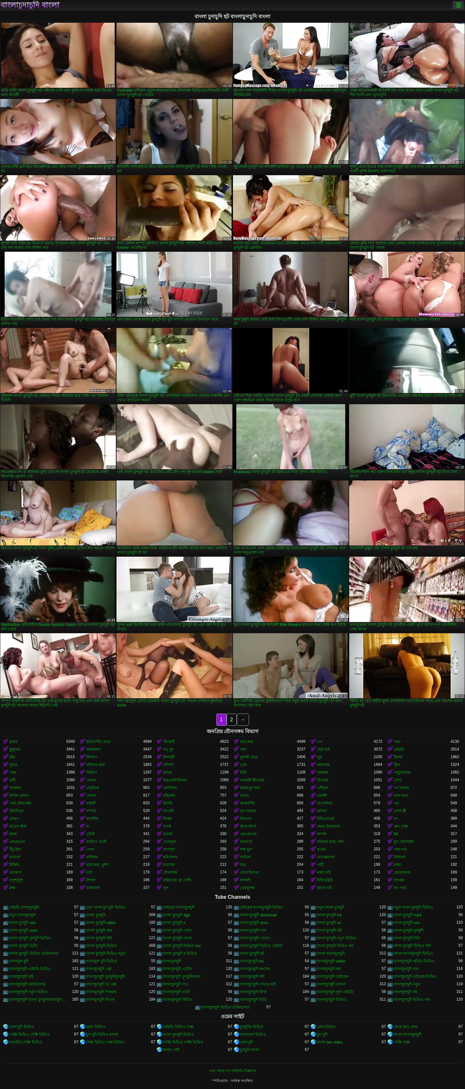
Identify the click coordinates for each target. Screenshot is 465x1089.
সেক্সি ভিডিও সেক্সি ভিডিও (29, 1034)
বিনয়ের (322, 780)
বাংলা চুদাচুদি (95, 915)
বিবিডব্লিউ (325, 880)
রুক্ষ (12, 888)
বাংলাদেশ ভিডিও (253, 1034)
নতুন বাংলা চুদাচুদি (331, 907)
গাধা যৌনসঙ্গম (20, 803)
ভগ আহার (248, 811)
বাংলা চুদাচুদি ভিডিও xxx (182, 946)
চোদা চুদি (246, 1042)
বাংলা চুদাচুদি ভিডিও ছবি (412, 946)
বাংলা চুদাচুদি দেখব (177, 938)
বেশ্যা (398, 780)
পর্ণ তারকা (401, 788)
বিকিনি (14, 865)
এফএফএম (248, 834)
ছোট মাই (323, 749)
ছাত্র (243, 865)
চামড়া (167, 772)
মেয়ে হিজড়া (249, 872)
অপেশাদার (325, 803)
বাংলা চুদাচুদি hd (329, 915)
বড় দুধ (168, 749)
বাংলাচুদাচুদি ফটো (176, 992)
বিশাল (90, 880)
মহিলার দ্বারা (95, 765)
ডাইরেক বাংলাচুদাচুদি (178, 907)
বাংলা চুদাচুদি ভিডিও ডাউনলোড (34, 953)
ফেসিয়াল (170, 788)
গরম (12, 772)
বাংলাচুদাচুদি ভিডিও (332, 999)
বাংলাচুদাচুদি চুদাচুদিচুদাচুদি (105, 976)
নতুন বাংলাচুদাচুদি (22, 915)
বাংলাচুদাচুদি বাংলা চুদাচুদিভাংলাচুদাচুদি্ (37, 999)
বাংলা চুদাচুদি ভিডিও (101, 946)
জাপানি (168, 811)
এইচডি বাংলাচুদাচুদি (24, 907)
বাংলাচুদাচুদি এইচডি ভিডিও (30, 969)
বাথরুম (399, 880)
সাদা (243, 749)
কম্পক (321, 834)
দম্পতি (91, 811)
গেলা (90, 849)
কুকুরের (14, 749)
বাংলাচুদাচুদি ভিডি (253, 999)
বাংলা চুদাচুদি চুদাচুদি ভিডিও (30, 938)
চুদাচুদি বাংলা (249, 1050)
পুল (165, 888)
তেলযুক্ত (169, 841)
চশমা (13, 834)
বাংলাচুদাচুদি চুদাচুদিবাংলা (181, 976)
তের (243, 765)
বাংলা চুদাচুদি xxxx (23, 930)
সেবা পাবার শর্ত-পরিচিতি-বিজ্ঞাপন (232, 1071)
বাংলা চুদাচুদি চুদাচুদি (409, 930)
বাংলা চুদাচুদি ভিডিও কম (335, 946)
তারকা (167, 834)
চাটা (89, 872)
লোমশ (91, 795)
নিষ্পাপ (91, 757)
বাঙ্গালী (245, 880)
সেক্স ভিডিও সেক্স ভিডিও (105, 1042)
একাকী (322, 795)
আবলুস (169, 849)
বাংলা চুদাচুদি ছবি (99, 938)
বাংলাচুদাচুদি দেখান (331, 984)
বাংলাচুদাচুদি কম (329, 969)
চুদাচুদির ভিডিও (251, 1027)
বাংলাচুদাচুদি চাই (21, 976)
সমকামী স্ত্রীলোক (252, 780)
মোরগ (14, 818)
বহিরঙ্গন (169, 795)
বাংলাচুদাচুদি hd (252, 961)
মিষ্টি (243, 772)
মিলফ (398, 757)
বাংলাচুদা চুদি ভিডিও (101, 961)
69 (396, 834)
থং (396, 818)
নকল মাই (324, 872)
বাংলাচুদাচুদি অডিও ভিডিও (414, 961)
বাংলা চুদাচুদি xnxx (254, 923)
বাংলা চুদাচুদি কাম (99, 930)
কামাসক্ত (323, 765)
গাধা (397, 742)
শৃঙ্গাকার (322, 772)
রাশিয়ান (92, 857)
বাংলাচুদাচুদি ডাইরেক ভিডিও (415, 976)
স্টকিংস (91, 772)
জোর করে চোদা (406, 1027)
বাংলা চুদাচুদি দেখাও (255, 938)
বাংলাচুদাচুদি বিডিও (177, 999)
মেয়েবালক (402, 872)
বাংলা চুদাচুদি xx (329, 923)
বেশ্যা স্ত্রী (400, 811)
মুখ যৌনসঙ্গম (404, 841)
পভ (396, 803)
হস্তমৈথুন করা (250, 788)
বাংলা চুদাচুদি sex (22, 923)
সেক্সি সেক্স (402, 1042)
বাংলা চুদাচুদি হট (252, 953)
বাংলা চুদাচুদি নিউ (407, 938)
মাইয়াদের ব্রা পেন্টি (177, 880)
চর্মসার (322, 811)
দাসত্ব (167, 826)
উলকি (167, 803)
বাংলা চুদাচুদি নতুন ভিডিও (336, 938)
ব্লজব (13, 742)
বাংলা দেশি (171, 1050)
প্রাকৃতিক (92, 788)
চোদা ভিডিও (95, 1027)
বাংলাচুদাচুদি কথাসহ (255, 969)
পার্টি (320, 865)
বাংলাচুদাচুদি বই (405, 992)
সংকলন (15, 788)
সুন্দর (13, 765)
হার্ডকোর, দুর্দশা (97, 865)
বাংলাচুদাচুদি (172, 961)
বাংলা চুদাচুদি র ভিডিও (180, 953)
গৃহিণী (90, 834)
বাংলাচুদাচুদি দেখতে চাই (258, 984)
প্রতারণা (15, 872)
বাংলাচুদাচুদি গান (406, 969)
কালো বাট (324, 888)
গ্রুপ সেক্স (401, 826)
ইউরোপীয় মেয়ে (98, 742)
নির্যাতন (399, 857)
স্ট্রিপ (397, 765)
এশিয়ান (322, 788)
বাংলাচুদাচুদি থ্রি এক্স (101, 984)
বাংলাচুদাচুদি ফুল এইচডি (335, 992)
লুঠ (319, 757)
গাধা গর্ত (400, 849)
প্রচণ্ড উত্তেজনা (328, 826)
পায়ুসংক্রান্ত (402, 772)
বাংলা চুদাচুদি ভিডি (23, 946)
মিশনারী (169, 757)
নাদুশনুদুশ (16, 880)
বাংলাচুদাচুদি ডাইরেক (332, 976)
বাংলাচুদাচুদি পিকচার (101, 992)
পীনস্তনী (169, 742)
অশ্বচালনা (93, 749)
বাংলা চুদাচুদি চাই (329, 930)
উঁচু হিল (15, 849)
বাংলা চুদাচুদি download (258, 915)
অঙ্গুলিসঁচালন (175, 780)
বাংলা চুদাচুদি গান (253, 930)
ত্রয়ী (12, 780)
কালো (244, 795)
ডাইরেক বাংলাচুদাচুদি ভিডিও (261, 907)
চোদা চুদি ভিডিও (21, 1027)
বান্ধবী (91, 803)
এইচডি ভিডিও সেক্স (178, 1027)
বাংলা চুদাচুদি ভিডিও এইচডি (261, 946)
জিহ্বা (167, 818)
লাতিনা (245, 857)
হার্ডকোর (246, 742)
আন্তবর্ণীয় (247, 803)
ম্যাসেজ (169, 865)
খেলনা (91, 780)
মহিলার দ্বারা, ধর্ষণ (330, 841)
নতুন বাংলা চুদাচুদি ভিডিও (413, 907)
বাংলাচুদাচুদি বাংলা (30, 5)
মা (87, 826)
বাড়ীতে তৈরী (96, 841)
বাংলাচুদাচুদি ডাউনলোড (27, 984)
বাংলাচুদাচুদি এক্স (98, 969)
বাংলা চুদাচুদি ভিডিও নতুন (105, 953)
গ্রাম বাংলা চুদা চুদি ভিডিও (105, 907)
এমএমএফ (17, 841)
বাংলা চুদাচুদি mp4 (407, 915)
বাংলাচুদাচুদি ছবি (252, 976)
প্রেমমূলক (247, 888)
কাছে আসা (248, 826)
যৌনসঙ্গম (170, 872)
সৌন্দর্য (168, 765)
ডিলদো (245, 818)
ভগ (319, 742)
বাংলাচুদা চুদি (18, 961)
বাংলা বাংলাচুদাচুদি (331, 953)
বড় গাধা (400, 888)
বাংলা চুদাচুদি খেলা (177, 930)
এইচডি (399, 749)
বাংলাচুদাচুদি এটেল (177, 969)
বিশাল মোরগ (19, 795)
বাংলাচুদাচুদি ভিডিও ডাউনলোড (225, 1007)
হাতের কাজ (18, 826)
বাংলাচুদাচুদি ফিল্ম (253, 992)
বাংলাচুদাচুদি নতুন (407, 984)
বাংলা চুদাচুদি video (101, 923)
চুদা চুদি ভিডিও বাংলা (102, 1034)
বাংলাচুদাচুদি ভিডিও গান (412, 999)
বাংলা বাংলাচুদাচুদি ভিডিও (413, 953)
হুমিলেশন (170, 857)
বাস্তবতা (246, 841)
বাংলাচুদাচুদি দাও (175, 984)
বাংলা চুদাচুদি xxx (407, 923)
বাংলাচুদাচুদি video (331, 961)
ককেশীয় (92, 818)
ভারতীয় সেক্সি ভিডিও (25, 1042)
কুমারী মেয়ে (249, 757)
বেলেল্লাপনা (326, 857)
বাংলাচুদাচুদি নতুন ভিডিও (28, 992)
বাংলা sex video (330, 1042)
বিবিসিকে (16, 811)
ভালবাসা (93, 888)
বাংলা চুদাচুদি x (174, 923)
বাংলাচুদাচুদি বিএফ (100, 999)
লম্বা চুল (246, 849)
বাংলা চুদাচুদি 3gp (176, 915)
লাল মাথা (401, 795)
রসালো (14, 857)
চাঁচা (12, 757)
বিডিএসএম (325, 818)
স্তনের (321, 849)
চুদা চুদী (322, 1034)
